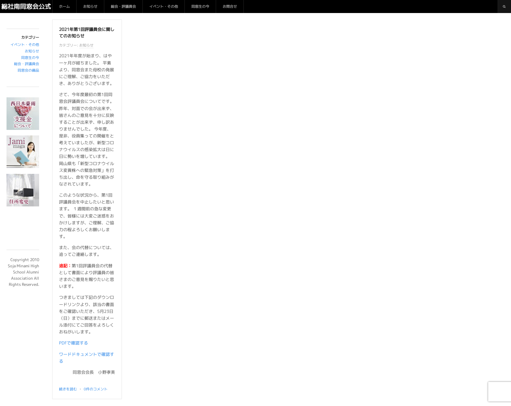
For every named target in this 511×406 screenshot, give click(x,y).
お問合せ (230, 6)
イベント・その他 (163, 6)
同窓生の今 (200, 6)
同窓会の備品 (28, 70)
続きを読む (68, 389)
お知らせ (90, 6)
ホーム (64, 6)
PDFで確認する (73, 343)
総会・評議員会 (123, 6)
